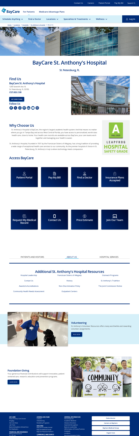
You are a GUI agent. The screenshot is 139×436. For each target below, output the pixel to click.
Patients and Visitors (32, 242)
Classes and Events (42, 422)
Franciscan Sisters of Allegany (69, 261)
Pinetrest (24, 108)
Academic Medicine (70, 406)
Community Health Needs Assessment (28, 277)
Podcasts (37, 108)
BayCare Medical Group (44, 415)
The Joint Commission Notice (110, 271)
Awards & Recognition (71, 411)
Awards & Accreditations (29, 271)
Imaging (11, 406)
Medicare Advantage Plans (52, 11)
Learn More (13, 368)
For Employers (13, 415)
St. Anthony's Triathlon (110, 266)
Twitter (15, 108)
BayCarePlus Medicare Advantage (19, 432)
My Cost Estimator (14, 430)
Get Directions (16, 99)
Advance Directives (70, 408)
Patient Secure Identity (71, 429)
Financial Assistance (15, 423)
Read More (76, 320)
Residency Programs (43, 408)
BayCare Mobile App (111, 433)
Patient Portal (104, 3)
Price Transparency (15, 428)
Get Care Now (13, 408)
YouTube (33, 108)
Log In (132, 19)
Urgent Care (111, 418)
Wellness (100, 19)
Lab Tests (12, 411)
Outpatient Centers (69, 277)
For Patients (29, 11)
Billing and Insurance (15, 419)
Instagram (20, 108)
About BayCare (69, 404)
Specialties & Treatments (76, 19)
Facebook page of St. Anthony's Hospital (11, 108)
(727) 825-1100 (15, 92)
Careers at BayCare (110, 409)
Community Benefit (42, 426)
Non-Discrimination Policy (69, 271)
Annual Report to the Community (47, 424)
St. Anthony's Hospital (38, 25)
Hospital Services (109, 242)
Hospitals (25, 25)
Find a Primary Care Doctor (17, 404)
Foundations (40, 428)
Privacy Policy (68, 431)
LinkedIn (28, 108)
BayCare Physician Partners (45, 417)
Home (10, 25)
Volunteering (41, 406)
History (69, 266)
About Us (50, 25)
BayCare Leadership (70, 413)
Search (130, 3)
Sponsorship (41, 430)
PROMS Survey (68, 433)
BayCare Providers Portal (44, 413)
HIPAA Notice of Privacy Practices (74, 415)
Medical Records (69, 423)
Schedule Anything (11, 19)
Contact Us (78, 3)
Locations (51, 19)
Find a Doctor (34, 19)
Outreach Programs (110, 261)
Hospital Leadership (29, 261)
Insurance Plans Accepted (17, 426)
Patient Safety (68, 427)
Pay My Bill (118, 3)
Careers (91, 3)
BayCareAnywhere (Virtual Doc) (18, 413)
